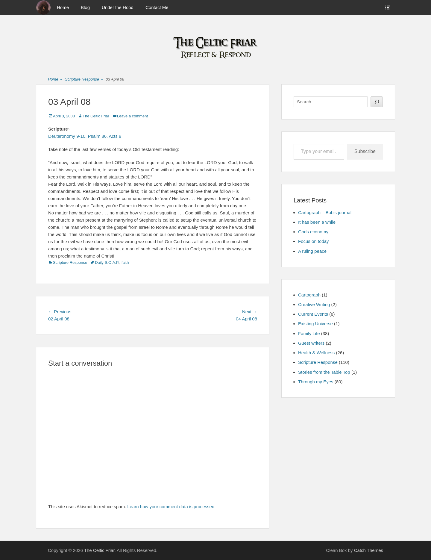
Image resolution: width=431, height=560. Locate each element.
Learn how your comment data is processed (170, 506)
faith (125, 262)
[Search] (377, 101)
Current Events (313, 314)
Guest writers (311, 343)
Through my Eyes (315, 381)
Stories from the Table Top (324, 372)
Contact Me (157, 7)
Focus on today (313, 241)
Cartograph (309, 294)
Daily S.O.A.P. (107, 262)
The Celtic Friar (96, 116)
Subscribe (365, 151)
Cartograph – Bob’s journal (324, 212)
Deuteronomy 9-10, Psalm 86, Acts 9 (84, 136)
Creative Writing (314, 304)
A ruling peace (312, 251)
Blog (85, 7)
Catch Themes (368, 550)
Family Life (309, 333)
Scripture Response (84, 79)
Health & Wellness (316, 352)
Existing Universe (315, 323)
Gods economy (313, 231)
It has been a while (317, 222)
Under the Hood (117, 7)
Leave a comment (132, 116)
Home (63, 7)
